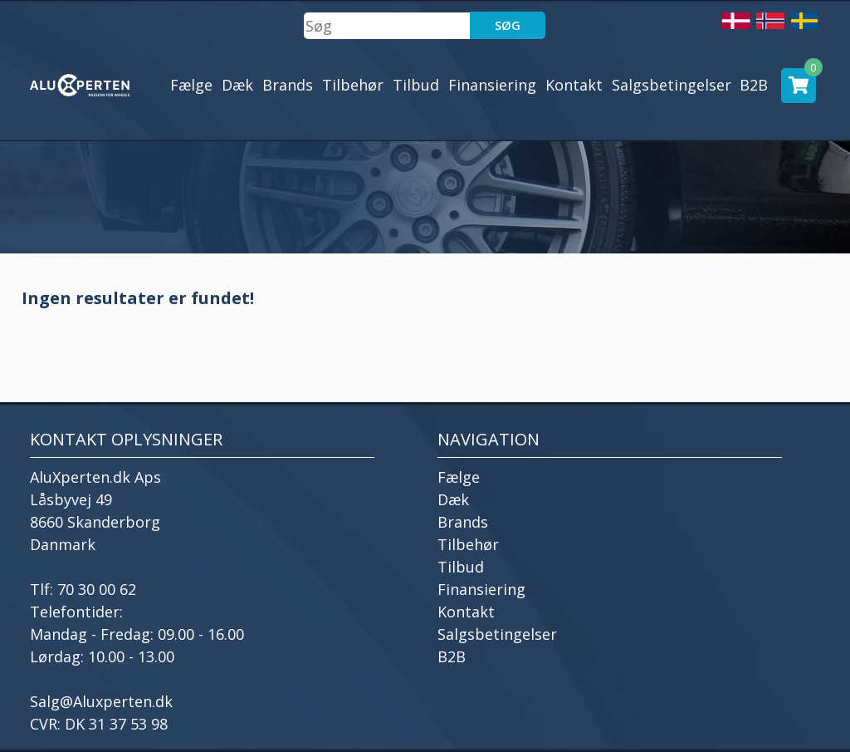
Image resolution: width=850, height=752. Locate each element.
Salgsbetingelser (671, 85)
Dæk (237, 85)
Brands (287, 85)
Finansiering (492, 85)
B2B (754, 85)
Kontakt (574, 85)
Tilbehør (352, 85)
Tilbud (416, 85)
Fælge (191, 85)
